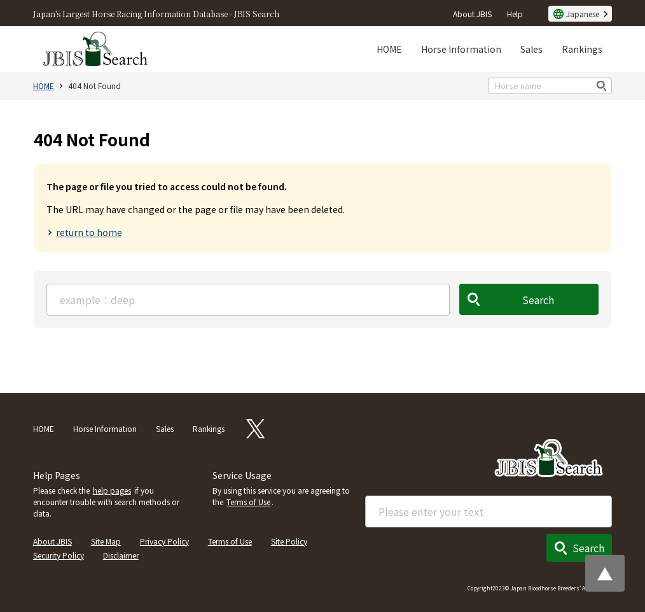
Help (515, 13)
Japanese (582, 13)
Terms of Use (248, 501)
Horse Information (461, 49)
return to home (89, 232)
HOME (389, 49)
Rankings (582, 49)
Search (539, 299)
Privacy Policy (164, 541)
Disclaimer (121, 555)
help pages (112, 490)
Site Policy (289, 541)
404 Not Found (94, 85)
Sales (531, 49)
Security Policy (58, 555)
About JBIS (472, 13)
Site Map (106, 541)
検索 (602, 85)
